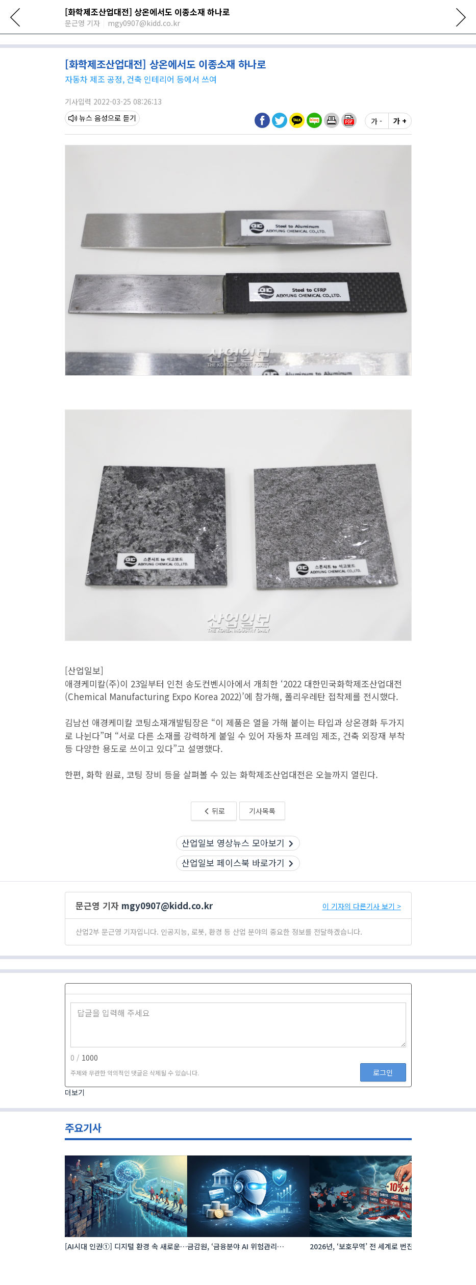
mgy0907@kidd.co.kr (167, 939)
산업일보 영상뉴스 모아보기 (238, 876)
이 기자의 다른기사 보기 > (361, 940)
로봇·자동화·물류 (190, 42)
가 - (376, 155)
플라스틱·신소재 (320, 42)
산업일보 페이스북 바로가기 (238, 897)
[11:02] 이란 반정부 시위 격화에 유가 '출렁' (148, 60)
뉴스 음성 (88, 152)
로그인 (383, 1107)
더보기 (75, 1127)
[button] (331, 154)
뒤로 (214, 845)
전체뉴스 (81, 42)
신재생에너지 (255, 42)
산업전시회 (128, 42)
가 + (400, 155)
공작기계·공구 (386, 42)
